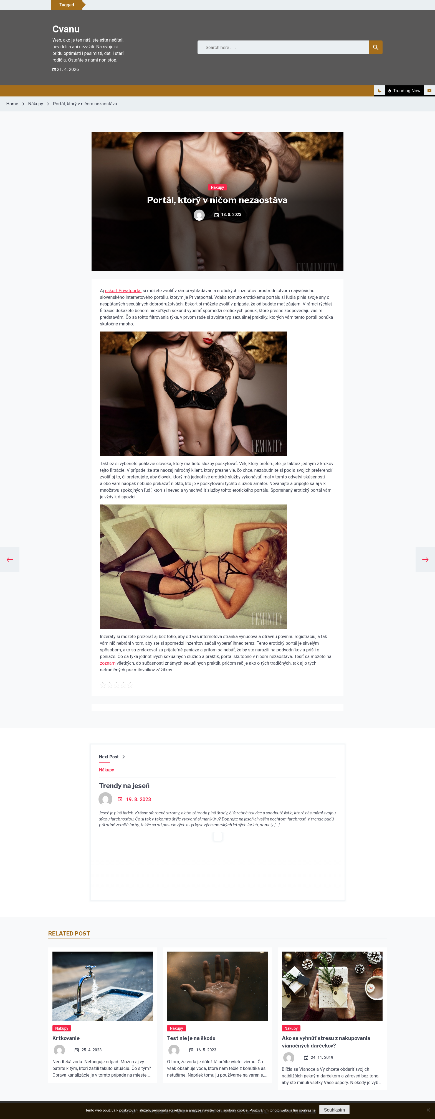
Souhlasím (334, 1110)
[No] (428, 1110)
